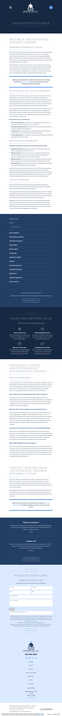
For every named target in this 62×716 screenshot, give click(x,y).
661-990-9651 (31, 654)
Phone (11, 591)
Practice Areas (31, 673)
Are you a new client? (14, 596)
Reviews (31, 676)
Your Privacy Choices (25, 711)
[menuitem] (30, 223)
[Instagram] (29, 658)
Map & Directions (31, 697)
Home (31, 665)
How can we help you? (14, 600)
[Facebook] (32, 658)
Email (33, 591)
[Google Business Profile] (26, 658)
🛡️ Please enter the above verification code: (18, 612)
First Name (12, 587)
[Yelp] (35, 658)
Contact (31, 683)
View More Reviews (31, 559)
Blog (31, 680)
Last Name (34, 587)
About (31, 669)
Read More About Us (31, 300)
